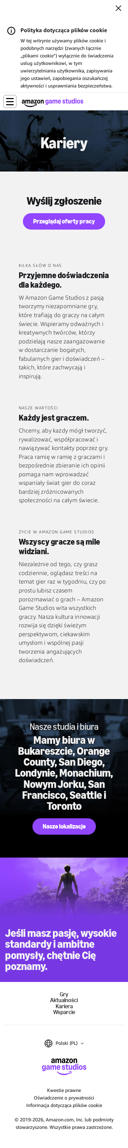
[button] (9, 101)
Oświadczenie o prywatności (64, 1098)
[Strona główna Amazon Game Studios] (52, 102)
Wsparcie (64, 1012)
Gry (64, 994)
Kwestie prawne (64, 1090)
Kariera (64, 1006)
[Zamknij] (118, 8)
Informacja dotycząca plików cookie (64, 1105)
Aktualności (64, 1000)
